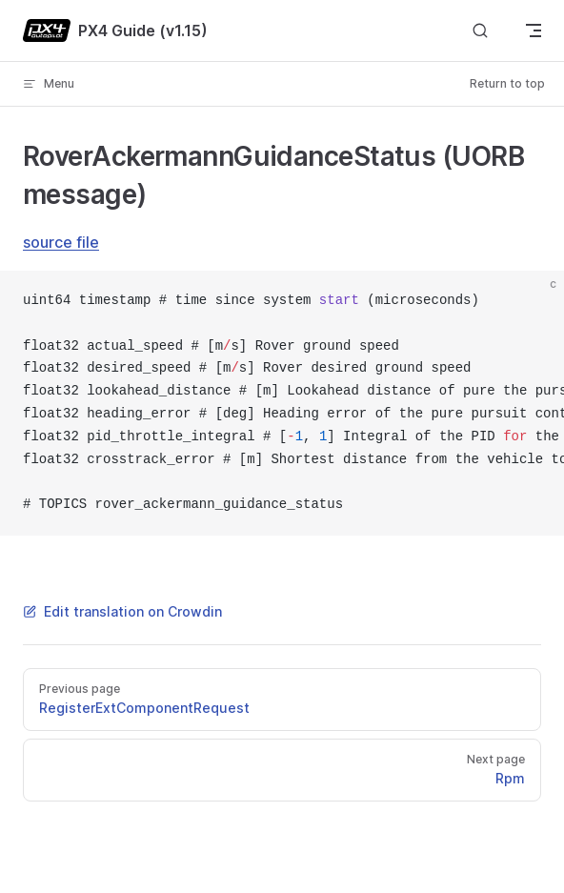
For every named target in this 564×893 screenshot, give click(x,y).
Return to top (507, 83)
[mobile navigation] (533, 30)
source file (61, 242)
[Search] (480, 31)
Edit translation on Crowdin (122, 611)
